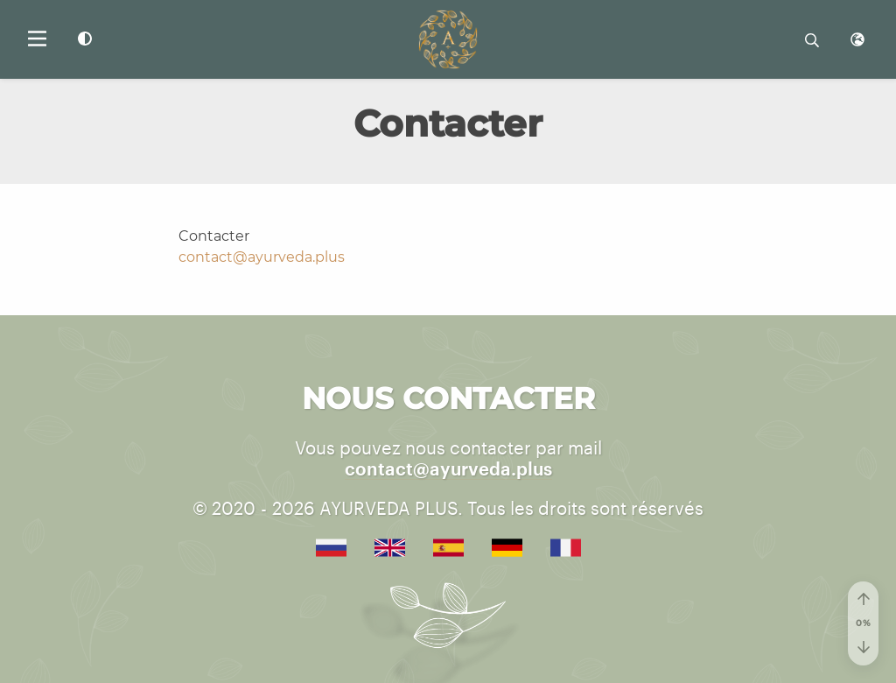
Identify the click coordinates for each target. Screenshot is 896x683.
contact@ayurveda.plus (261, 257)
